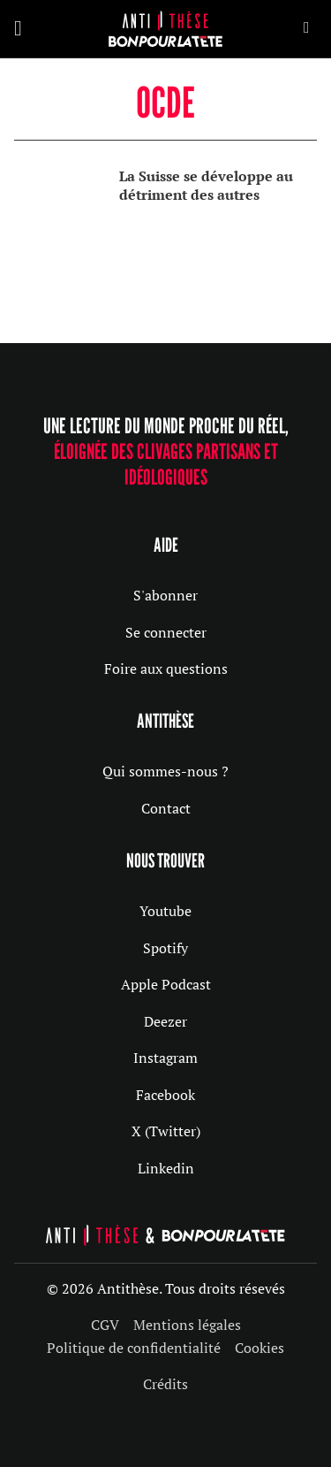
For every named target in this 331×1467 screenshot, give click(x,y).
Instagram (165, 1057)
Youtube (165, 911)
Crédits (165, 1384)
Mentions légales (187, 1324)
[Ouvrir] (18, 28)
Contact (166, 808)
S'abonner (165, 595)
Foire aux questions (166, 668)
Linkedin (166, 1168)
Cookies (259, 1347)
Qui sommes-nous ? (165, 771)
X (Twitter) (166, 1131)
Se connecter (166, 632)
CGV (105, 1324)
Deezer (165, 1021)
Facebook (165, 1094)
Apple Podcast (166, 984)
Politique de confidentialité (134, 1347)
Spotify (165, 948)
